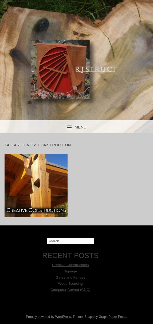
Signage (70, 271)
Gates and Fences (70, 277)
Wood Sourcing (70, 284)
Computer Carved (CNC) (70, 290)
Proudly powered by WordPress (48, 317)
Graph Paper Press (112, 317)
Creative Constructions (70, 265)
